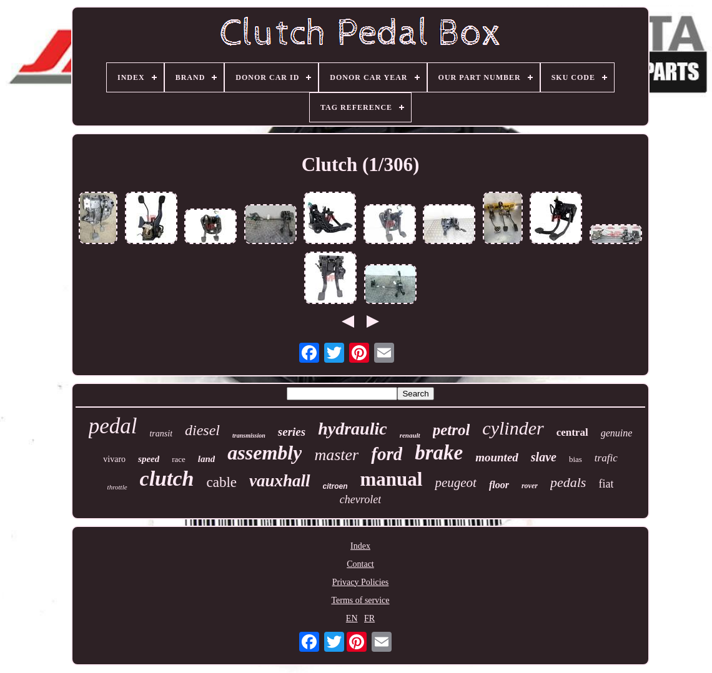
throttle (117, 487)
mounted (496, 457)
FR (369, 618)
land (206, 459)
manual (391, 479)
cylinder (512, 428)
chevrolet (360, 499)
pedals (568, 482)
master (336, 455)
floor (499, 484)
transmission (248, 435)
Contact (360, 564)
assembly (264, 452)
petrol (451, 429)
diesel (202, 430)
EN (352, 618)
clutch (167, 478)
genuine (617, 433)
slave (543, 457)
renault (410, 435)
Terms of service (360, 600)
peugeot (455, 482)
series (291, 431)
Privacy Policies (360, 582)
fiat (605, 484)
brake (439, 452)
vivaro (114, 459)
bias (575, 459)
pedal (113, 426)
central (572, 432)
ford (386, 454)
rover (530, 485)
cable (221, 482)
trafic (606, 458)
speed (148, 459)
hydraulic (352, 428)
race (178, 459)
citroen (335, 486)
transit (160, 433)
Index (360, 546)
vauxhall (279, 480)
